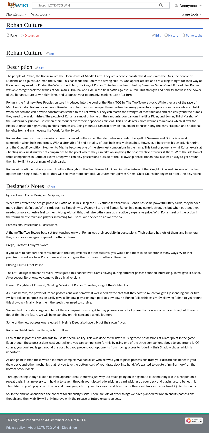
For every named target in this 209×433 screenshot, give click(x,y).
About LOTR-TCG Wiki (43, 427)
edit (51, 53)
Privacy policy (15, 427)
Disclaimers (69, 427)
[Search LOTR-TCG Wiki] (97, 5)
